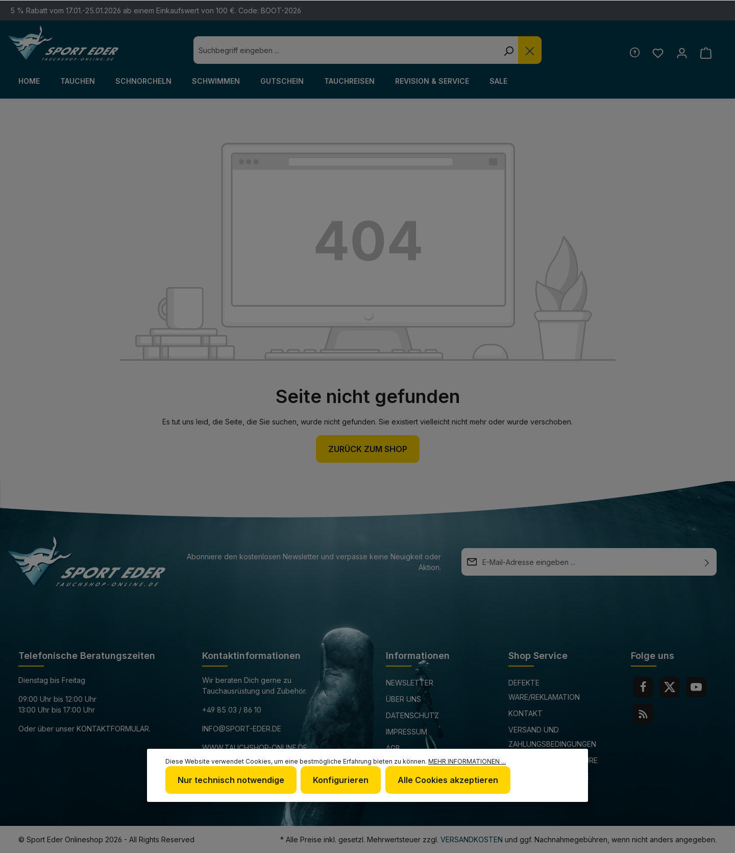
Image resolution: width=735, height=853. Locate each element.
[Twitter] (669, 687)
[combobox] (346, 50)
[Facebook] (643, 687)
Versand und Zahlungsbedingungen (552, 736)
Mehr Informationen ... (467, 761)
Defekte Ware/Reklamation (544, 689)
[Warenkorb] (706, 53)
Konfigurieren (341, 780)
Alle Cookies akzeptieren (447, 780)
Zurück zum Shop (367, 449)
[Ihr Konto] (682, 53)
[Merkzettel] (658, 53)
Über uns (403, 699)
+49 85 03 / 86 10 (231, 709)
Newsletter (409, 682)
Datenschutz (412, 715)
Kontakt (525, 713)
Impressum (406, 731)
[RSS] (643, 714)
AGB (393, 748)
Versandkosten (471, 839)
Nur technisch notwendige (231, 780)
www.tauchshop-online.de (254, 747)
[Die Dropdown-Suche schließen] (530, 50)
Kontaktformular (113, 728)
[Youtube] (696, 687)
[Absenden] (707, 562)
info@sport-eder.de (241, 728)
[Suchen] (508, 50)
